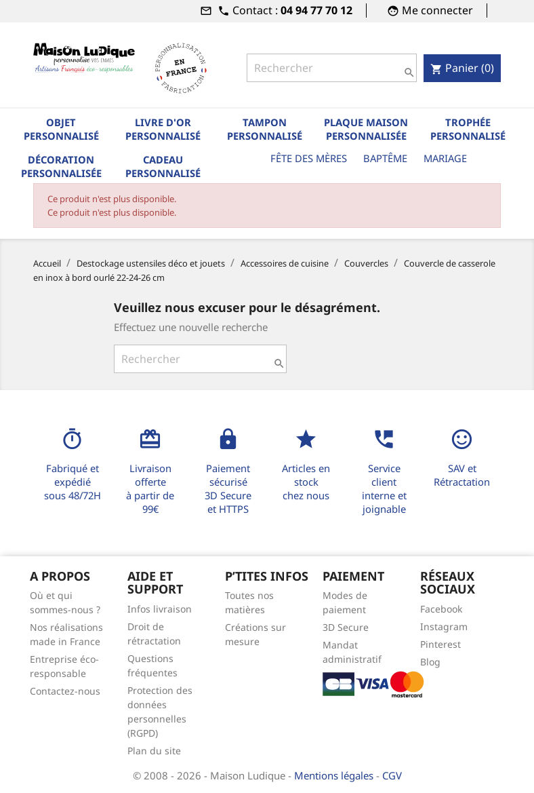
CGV (392, 775)
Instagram (444, 626)
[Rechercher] (332, 68)
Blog (430, 661)
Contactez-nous (65, 690)
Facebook (441, 608)
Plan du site (154, 750)
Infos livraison (159, 608)
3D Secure (346, 627)
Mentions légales (335, 775)
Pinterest (440, 644)
